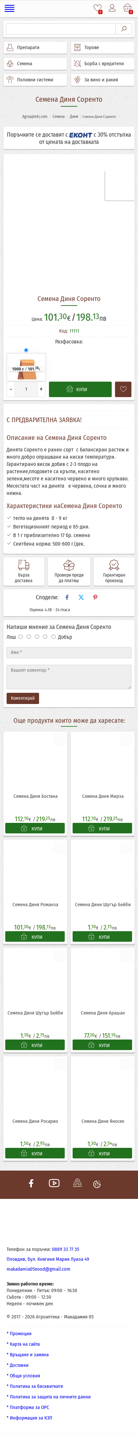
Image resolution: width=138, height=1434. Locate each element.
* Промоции (19, 1334)
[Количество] (26, 389)
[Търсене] (61, 29)
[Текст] (69, 677)
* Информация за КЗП (29, 1418)
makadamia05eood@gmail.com (38, 1269)
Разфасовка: (69, 341)
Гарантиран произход (114, 577)
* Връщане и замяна (28, 1355)
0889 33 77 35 (65, 1250)
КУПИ (31, 828)
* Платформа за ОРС (28, 1408)
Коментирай (23, 698)
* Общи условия (23, 1376)
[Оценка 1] (20, 637)
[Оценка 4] (45, 637)
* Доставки (18, 1365)
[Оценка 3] (37, 637)
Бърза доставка (24, 577)
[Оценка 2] (29, 637)
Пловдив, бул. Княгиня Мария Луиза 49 (48, 1259)
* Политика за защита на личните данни (49, 1397)
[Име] (69, 652)
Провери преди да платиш (69, 577)
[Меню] (9, 8)
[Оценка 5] (53, 637)
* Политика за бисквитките (35, 1387)
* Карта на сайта (23, 1344)
